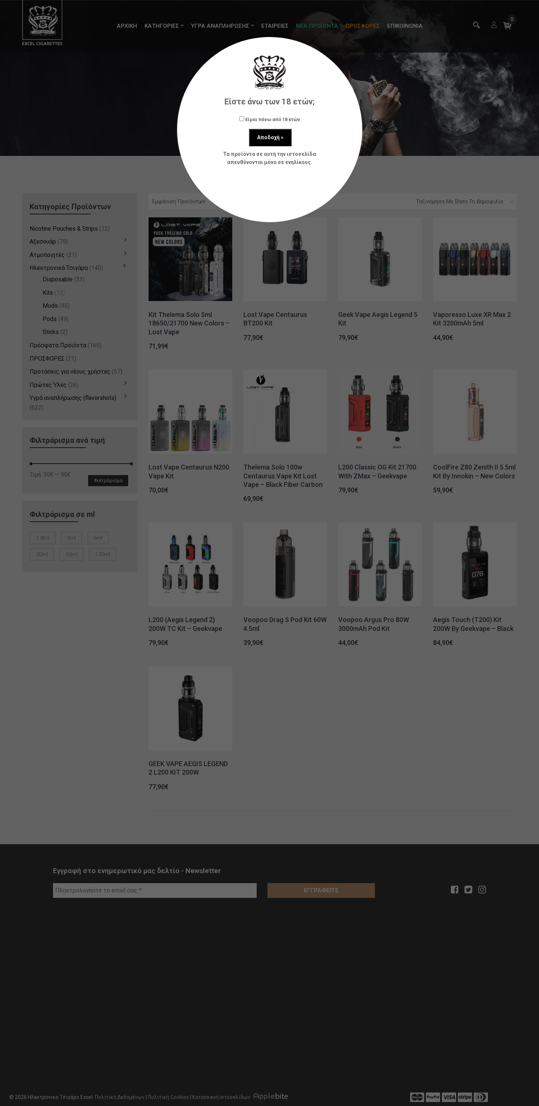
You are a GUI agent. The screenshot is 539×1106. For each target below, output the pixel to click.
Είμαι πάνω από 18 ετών (269, 119)
